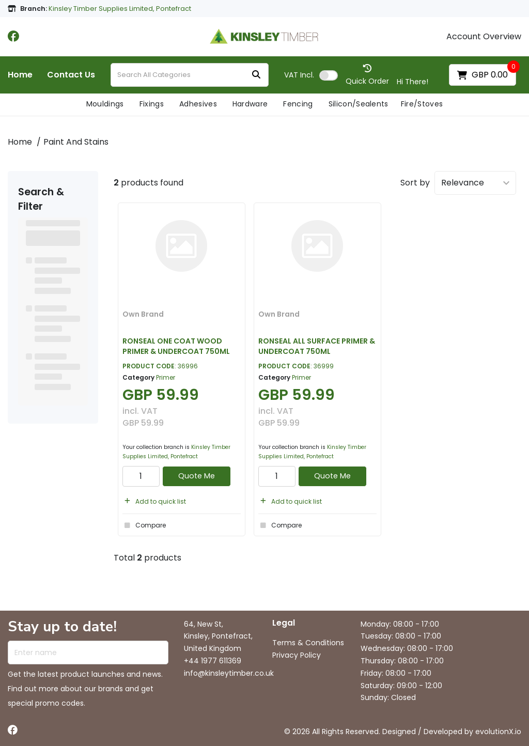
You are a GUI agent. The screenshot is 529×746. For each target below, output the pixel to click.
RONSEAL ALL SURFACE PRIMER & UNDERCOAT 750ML (316, 346)
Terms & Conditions (308, 643)
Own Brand (143, 314)
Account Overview (483, 36)
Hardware (250, 104)
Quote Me (196, 476)
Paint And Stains (75, 142)
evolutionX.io (498, 731)
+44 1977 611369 (212, 661)
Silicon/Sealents (358, 104)
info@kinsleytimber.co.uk (229, 673)
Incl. (299, 75)
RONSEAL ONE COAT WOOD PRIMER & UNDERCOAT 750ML (176, 346)
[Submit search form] (256, 75)
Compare (144, 525)
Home (20, 75)
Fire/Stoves (422, 104)
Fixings (151, 104)
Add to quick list (154, 501)
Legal (283, 623)
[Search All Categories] (190, 75)
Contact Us (71, 75)
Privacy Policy (296, 655)
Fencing (298, 104)
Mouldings (105, 104)
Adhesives (198, 104)
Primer (165, 377)
